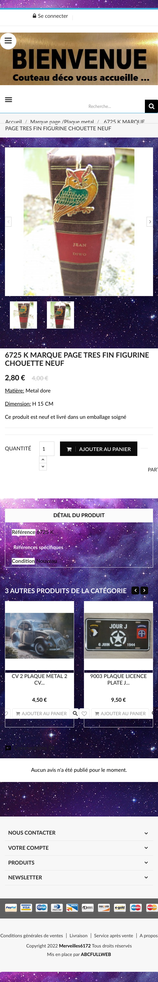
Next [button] (150, 222)
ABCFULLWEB (96, 954)
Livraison (78, 935)
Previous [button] (8, 222)
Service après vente (113, 935)
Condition (23, 561)
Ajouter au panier (99, 449)
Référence (23, 532)
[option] (79, 222)
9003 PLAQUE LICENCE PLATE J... (118, 679)
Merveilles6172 (75, 945)
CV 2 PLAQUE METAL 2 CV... (40, 679)
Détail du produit (79, 515)
